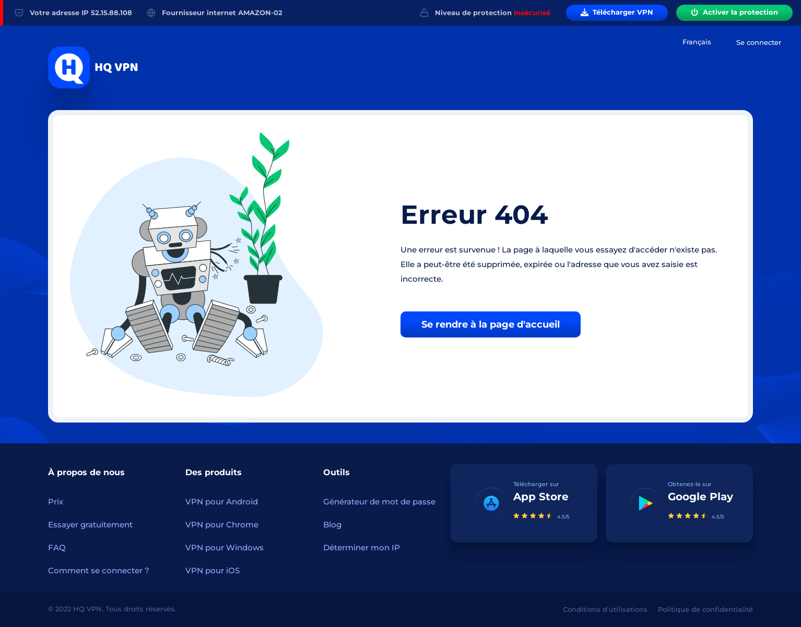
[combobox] (696, 42)
